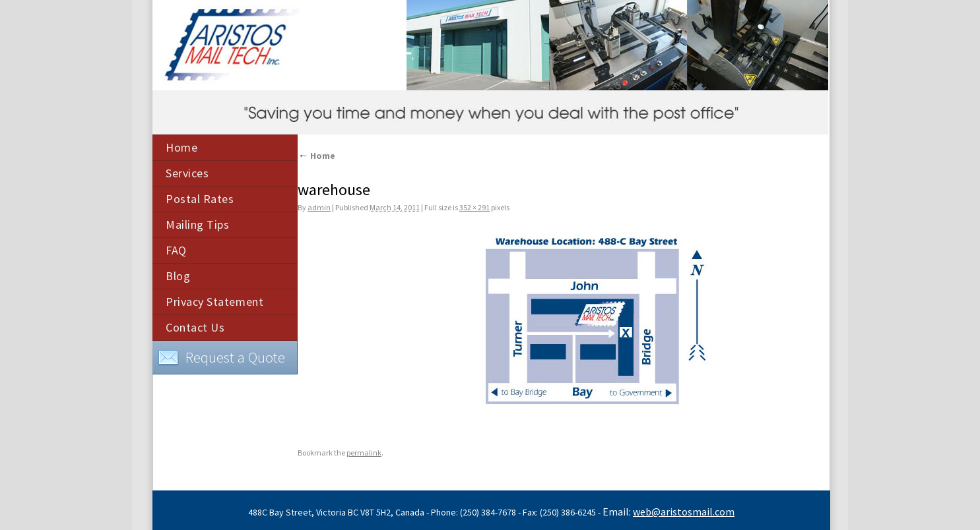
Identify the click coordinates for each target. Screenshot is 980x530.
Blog (178, 275)
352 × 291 (474, 207)
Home (181, 147)
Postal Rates (200, 198)
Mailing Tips (197, 224)
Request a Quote (221, 357)
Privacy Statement (214, 301)
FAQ (176, 250)
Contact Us (195, 327)
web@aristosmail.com (684, 511)
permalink (363, 452)
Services (187, 173)
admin (319, 207)
